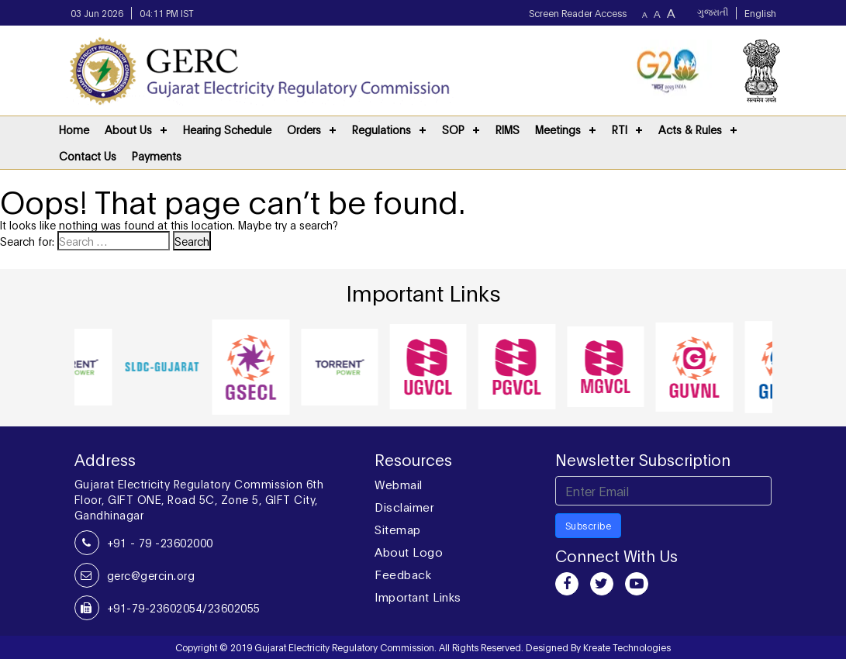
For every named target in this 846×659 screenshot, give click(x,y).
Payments (156, 155)
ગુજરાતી (712, 13)
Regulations (381, 129)
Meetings (558, 129)
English (760, 13)
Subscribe (588, 525)
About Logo (409, 551)
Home (74, 129)
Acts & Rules (690, 129)
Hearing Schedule (227, 129)
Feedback (403, 573)
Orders (304, 129)
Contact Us (87, 155)
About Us (128, 129)
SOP (453, 129)
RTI (619, 129)
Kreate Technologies (627, 647)
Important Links (418, 596)
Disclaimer (404, 506)
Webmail (399, 484)
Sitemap (398, 529)
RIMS (508, 129)
